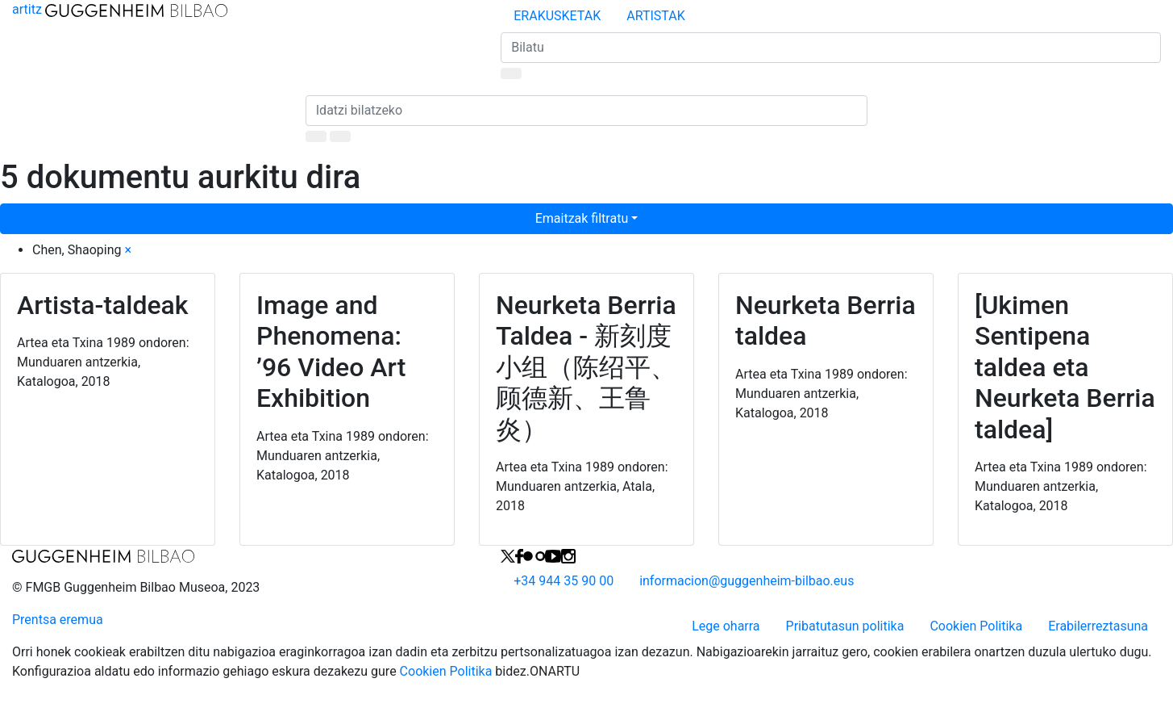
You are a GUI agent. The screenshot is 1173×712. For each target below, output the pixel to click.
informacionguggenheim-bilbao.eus (746, 580)
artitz (119, 9)
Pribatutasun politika (845, 626)
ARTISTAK (655, 15)
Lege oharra (725, 626)
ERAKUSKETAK (557, 15)
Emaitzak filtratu (582, 218)
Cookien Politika (976, 626)
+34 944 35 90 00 (564, 580)
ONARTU (555, 671)
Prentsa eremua (57, 619)
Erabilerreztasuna (1098, 626)
